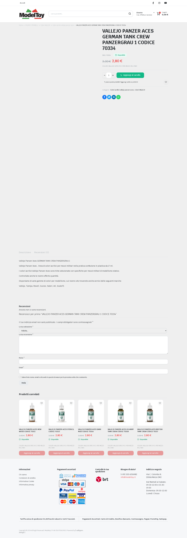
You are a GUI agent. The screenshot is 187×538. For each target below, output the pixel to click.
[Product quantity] (108, 75)
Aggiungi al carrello (131, 75)
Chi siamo (23, 475)
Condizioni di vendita (27, 478)
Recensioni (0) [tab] (41, 252)
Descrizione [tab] (25, 252)
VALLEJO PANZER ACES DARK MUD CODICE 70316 (89, 430)
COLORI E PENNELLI (31, 25)
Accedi (22, 3)
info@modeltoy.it (128, 477)
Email (21, 368)
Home (21, 25)
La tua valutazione (26, 327)
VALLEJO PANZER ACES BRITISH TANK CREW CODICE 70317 (150, 430)
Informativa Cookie (26, 481)
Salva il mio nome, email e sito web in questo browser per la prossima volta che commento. (54, 377)
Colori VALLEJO (45, 25)
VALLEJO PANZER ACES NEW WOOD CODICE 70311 (30, 430)
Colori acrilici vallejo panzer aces (63, 25)
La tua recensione (26, 335)
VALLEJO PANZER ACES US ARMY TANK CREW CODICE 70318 (121, 430)
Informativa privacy (26, 485)
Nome (22, 358)
